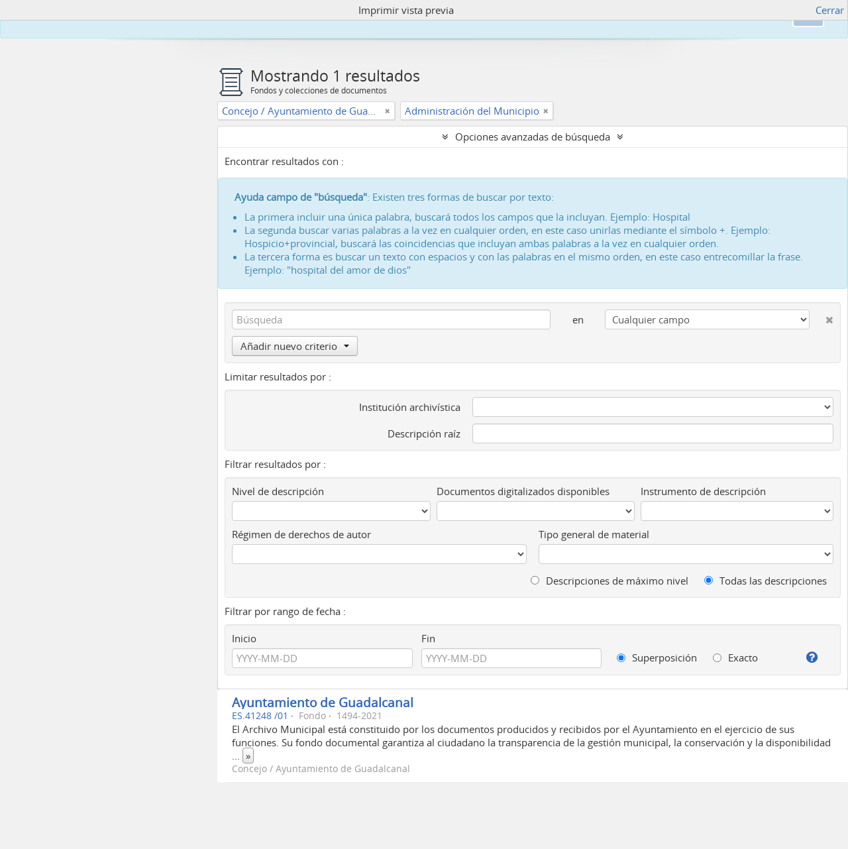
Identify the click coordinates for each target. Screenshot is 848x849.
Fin (428, 638)
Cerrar (830, 10)
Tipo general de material (594, 534)
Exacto (735, 657)
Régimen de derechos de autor (301, 534)
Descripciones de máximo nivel (609, 580)
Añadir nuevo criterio (294, 346)
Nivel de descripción (278, 491)
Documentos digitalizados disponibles (523, 491)
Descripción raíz (424, 433)
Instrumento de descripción (703, 491)
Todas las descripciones (765, 580)
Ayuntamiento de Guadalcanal (322, 702)
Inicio (244, 638)
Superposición (657, 657)
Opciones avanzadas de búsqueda (532, 136)
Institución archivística (409, 407)
